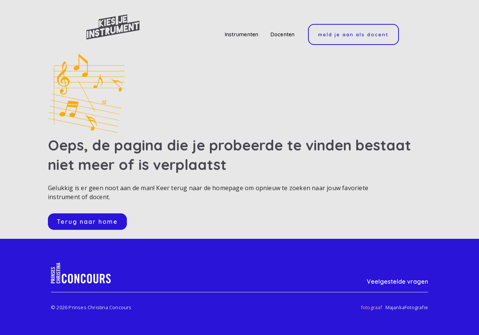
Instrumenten (242, 34)
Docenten (283, 34)
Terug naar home (87, 221)
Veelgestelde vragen (397, 281)
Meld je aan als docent (353, 34)
